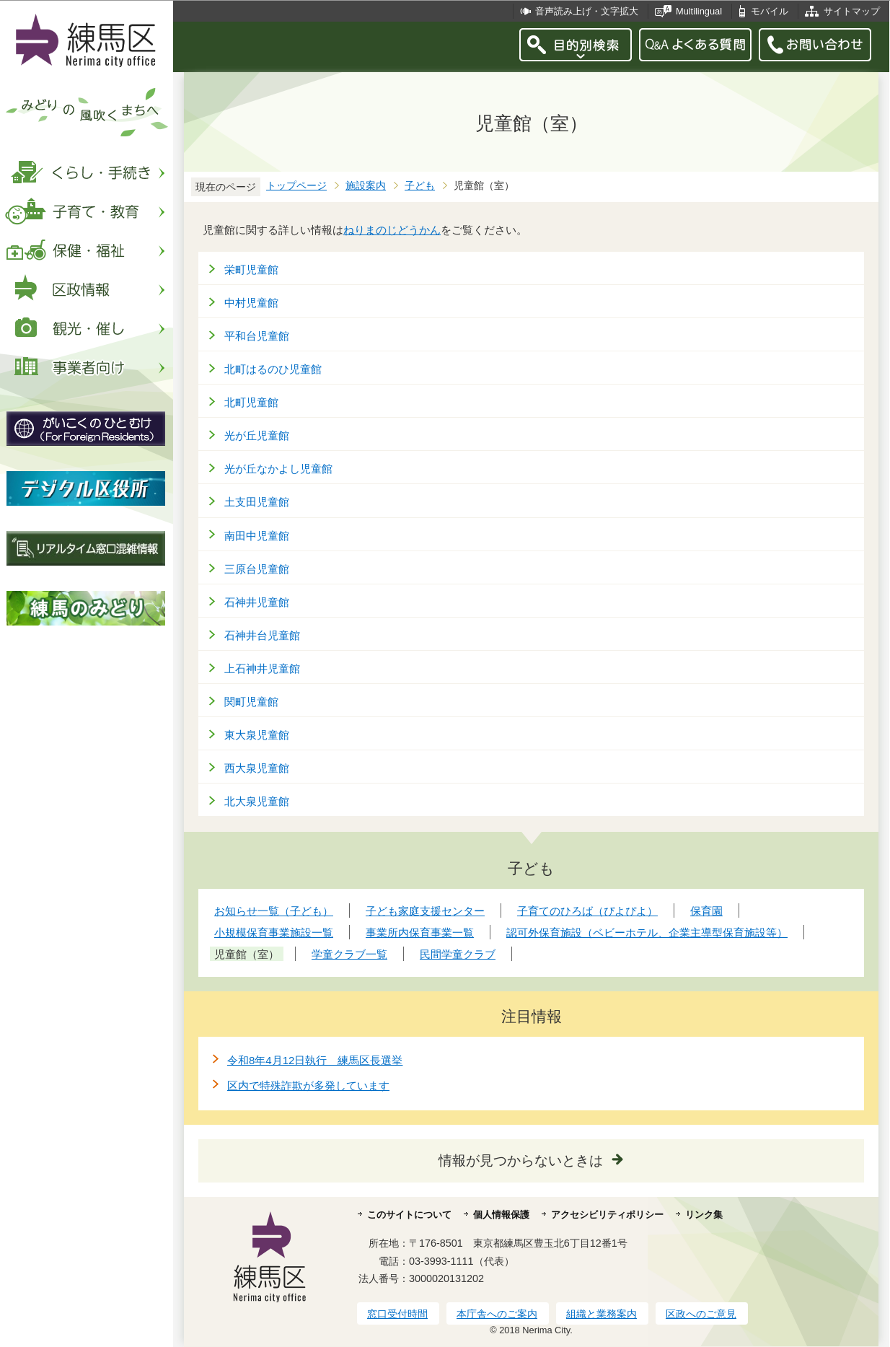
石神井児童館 (256, 602)
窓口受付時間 (397, 1314)
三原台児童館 (256, 569)
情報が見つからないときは (521, 1160)
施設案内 (365, 185)
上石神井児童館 (262, 668)
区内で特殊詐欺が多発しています (308, 1085)
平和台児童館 (256, 336)
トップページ (296, 185)
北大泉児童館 (256, 801)
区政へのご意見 (701, 1314)
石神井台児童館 (262, 635)
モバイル (769, 11)
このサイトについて (409, 1214)
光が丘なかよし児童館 (278, 468)
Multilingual (699, 11)
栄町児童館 (251, 269)
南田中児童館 (256, 536)
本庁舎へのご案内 (497, 1314)
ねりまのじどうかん (392, 230)
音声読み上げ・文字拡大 (586, 11)
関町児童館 (251, 702)
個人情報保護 (501, 1214)
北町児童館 (251, 402)
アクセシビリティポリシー (607, 1214)
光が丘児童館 (256, 435)
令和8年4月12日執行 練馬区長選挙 (314, 1060)
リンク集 (704, 1214)
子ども (420, 185)
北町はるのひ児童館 (273, 369)
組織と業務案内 (601, 1314)
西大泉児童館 (256, 768)
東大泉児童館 (256, 735)
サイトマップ (852, 11)
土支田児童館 (256, 502)
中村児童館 (251, 303)
